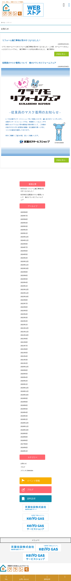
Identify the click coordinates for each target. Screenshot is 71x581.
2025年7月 (24, 216)
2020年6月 (24, 370)
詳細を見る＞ (61, 54)
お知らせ (24, 463)
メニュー (35, 540)
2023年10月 (25, 268)
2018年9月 (24, 433)
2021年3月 (24, 360)
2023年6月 (24, 275)
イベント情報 (33, 481)
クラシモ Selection (27, 470)
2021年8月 (24, 342)
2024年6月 (24, 251)
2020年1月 (24, 384)
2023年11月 (25, 265)
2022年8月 (24, 300)
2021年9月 (24, 338)
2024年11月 (25, 240)
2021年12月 (25, 328)
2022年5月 (24, 310)
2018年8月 (24, 437)
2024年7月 (24, 247)
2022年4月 (24, 314)
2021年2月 (24, 363)
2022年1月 (24, 324)
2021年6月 (24, 349)
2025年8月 (24, 212)
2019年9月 (24, 398)
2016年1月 (24, 451)
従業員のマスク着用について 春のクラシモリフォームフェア (32, 197)
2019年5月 (24, 409)
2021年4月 (24, 356)
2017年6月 (24, 444)
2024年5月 (24, 254)
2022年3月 (24, 317)
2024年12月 (25, 237)
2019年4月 (24, 412)
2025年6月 (24, 219)
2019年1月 (24, 419)
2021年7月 (24, 346)
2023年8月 (24, 272)
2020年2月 (24, 381)
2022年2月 (24, 321)
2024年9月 (24, 244)
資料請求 (31, 498)
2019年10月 (25, 395)
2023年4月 (24, 282)
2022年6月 (24, 307)
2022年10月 (25, 296)
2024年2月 (24, 258)
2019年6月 (24, 405)
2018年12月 (25, 423)
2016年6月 (24, 447)
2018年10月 (25, 430)
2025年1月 (24, 233)
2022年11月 (25, 293)
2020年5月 (24, 374)
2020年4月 (24, 377)
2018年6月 (24, 440)
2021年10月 (25, 335)
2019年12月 (25, 388)
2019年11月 (25, 391)
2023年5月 (24, 279)
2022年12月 (25, 289)
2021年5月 (24, 353)
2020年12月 (25, 367)
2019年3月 (24, 416)
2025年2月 (24, 230)
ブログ (23, 467)
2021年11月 (25, 332)
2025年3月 (24, 226)
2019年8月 (24, 402)
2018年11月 (25, 426)
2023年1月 (24, 286)
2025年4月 (24, 223)
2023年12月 (25, 261)
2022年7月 (24, 303)
